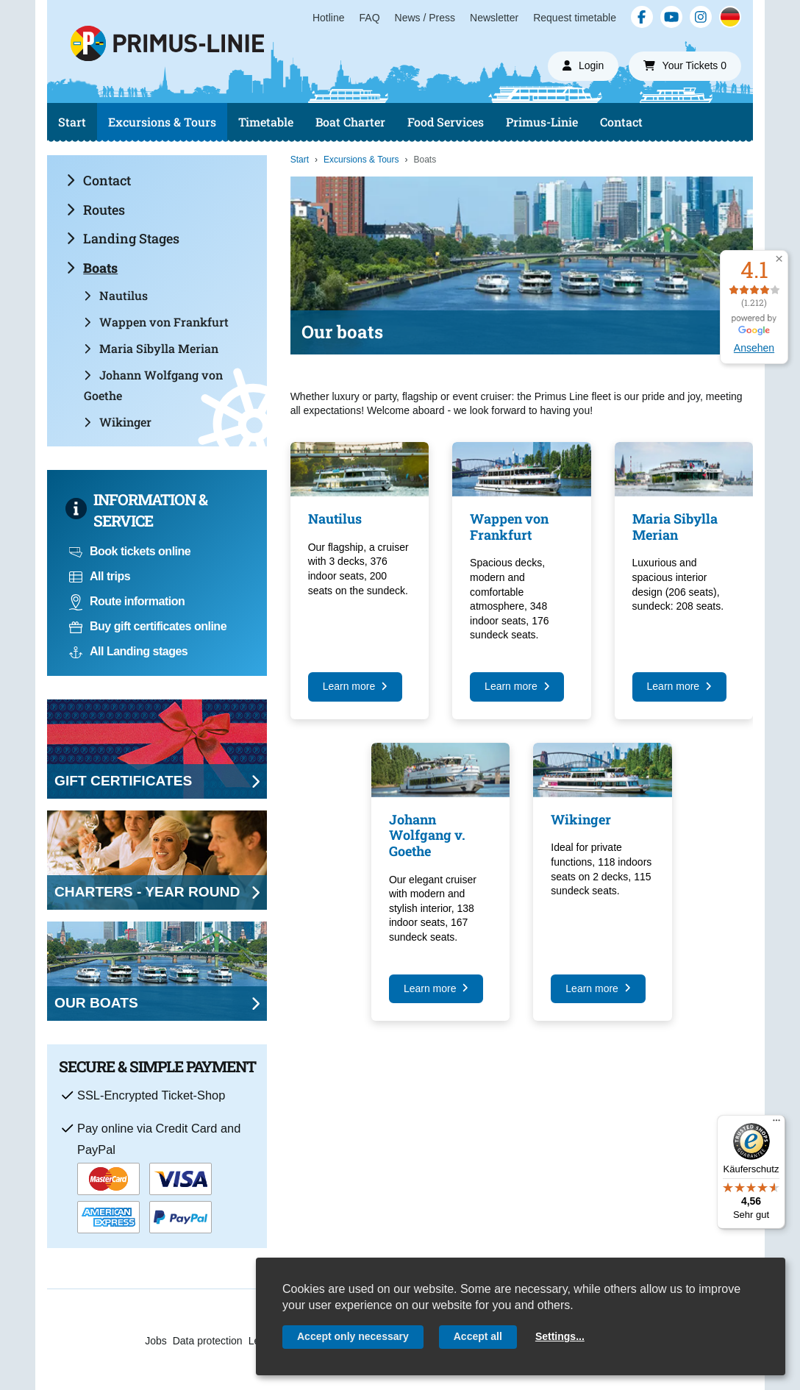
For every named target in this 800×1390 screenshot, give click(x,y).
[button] (779, 259)
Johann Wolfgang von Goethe (153, 385)
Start (72, 121)
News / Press (425, 18)
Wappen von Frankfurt (156, 321)
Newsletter (494, 18)
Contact (621, 121)
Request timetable (574, 18)
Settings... (560, 1336)
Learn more (355, 686)
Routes (95, 209)
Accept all (478, 1336)
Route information (127, 601)
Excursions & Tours (162, 121)
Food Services (445, 121)
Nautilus (116, 295)
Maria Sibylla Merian (151, 348)
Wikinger (117, 422)
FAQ (370, 18)
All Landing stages (128, 651)
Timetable (265, 121)
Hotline (328, 18)
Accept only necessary (353, 1336)
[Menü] (776, 1124)
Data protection (208, 1341)
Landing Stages (122, 238)
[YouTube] (671, 17)
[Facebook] (642, 17)
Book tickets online (129, 551)
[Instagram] (701, 17)
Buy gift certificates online (147, 626)
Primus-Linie (542, 121)
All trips (99, 576)
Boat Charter (350, 121)
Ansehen (754, 348)
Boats (92, 268)
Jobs (156, 1341)
